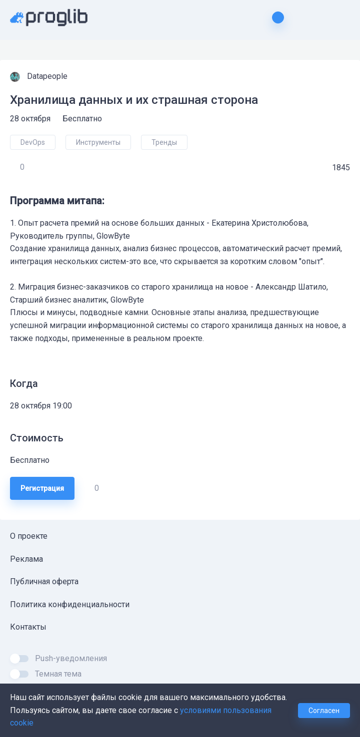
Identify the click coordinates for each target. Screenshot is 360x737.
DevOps (32, 142)
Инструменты (98, 142)
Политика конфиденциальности (70, 604)
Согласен (324, 711)
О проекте (29, 536)
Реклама (26, 559)
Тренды (164, 142)
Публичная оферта (44, 581)
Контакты (28, 627)
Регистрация (42, 488)
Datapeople (48, 76)
